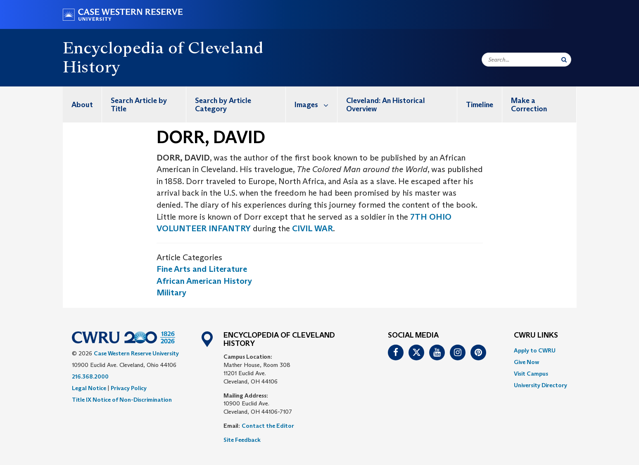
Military (171, 292)
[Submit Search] (564, 60)
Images (316, 104)
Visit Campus (531, 373)
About (82, 104)
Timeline (479, 104)
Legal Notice (89, 388)
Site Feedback (242, 439)
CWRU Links (536, 335)
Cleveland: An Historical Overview (385, 104)
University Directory (540, 385)
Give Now (526, 362)
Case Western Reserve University (136, 353)
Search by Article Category (223, 104)
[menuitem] (82, 104)
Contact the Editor (268, 425)
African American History (204, 281)
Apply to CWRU (535, 350)
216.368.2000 (90, 376)
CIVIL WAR (312, 228)
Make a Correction (529, 104)
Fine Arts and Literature (202, 269)
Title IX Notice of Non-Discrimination (122, 399)
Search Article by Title (139, 104)
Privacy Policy (129, 388)
